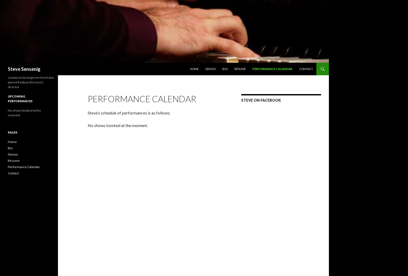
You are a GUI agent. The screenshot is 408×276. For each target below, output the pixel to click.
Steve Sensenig (24, 69)
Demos (210, 69)
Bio (225, 69)
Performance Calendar (272, 69)
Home (194, 69)
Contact (306, 69)
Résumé (240, 69)
